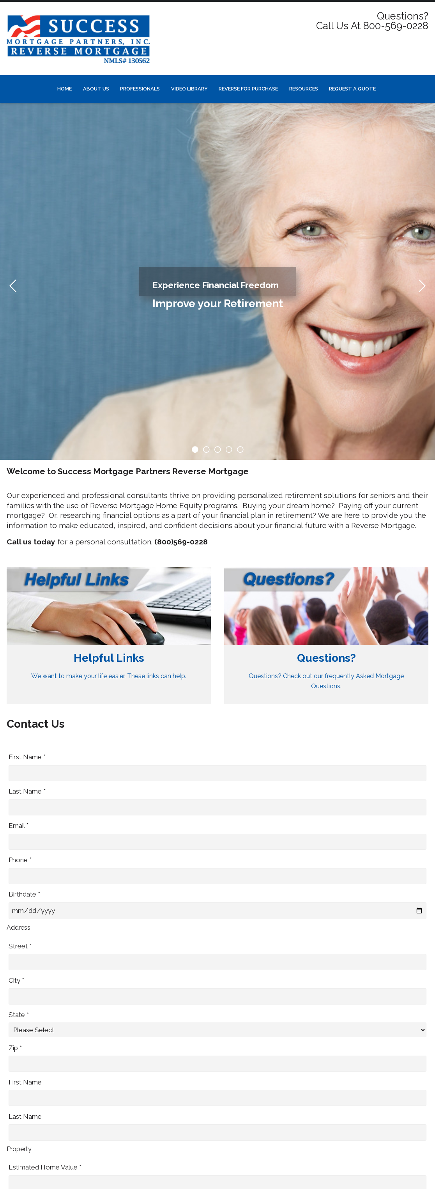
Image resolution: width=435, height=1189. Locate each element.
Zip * (15, 1048)
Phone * (20, 860)
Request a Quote (352, 89)
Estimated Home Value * (45, 1167)
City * (16, 980)
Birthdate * (24, 894)
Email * (18, 825)
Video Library (189, 89)
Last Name (25, 1116)
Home (64, 89)
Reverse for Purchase (248, 89)
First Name (25, 1082)
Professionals (140, 89)
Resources (303, 89)
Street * (20, 946)
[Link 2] (326, 636)
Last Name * (27, 791)
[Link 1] (109, 636)
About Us (96, 89)
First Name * (27, 757)
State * (19, 1015)
